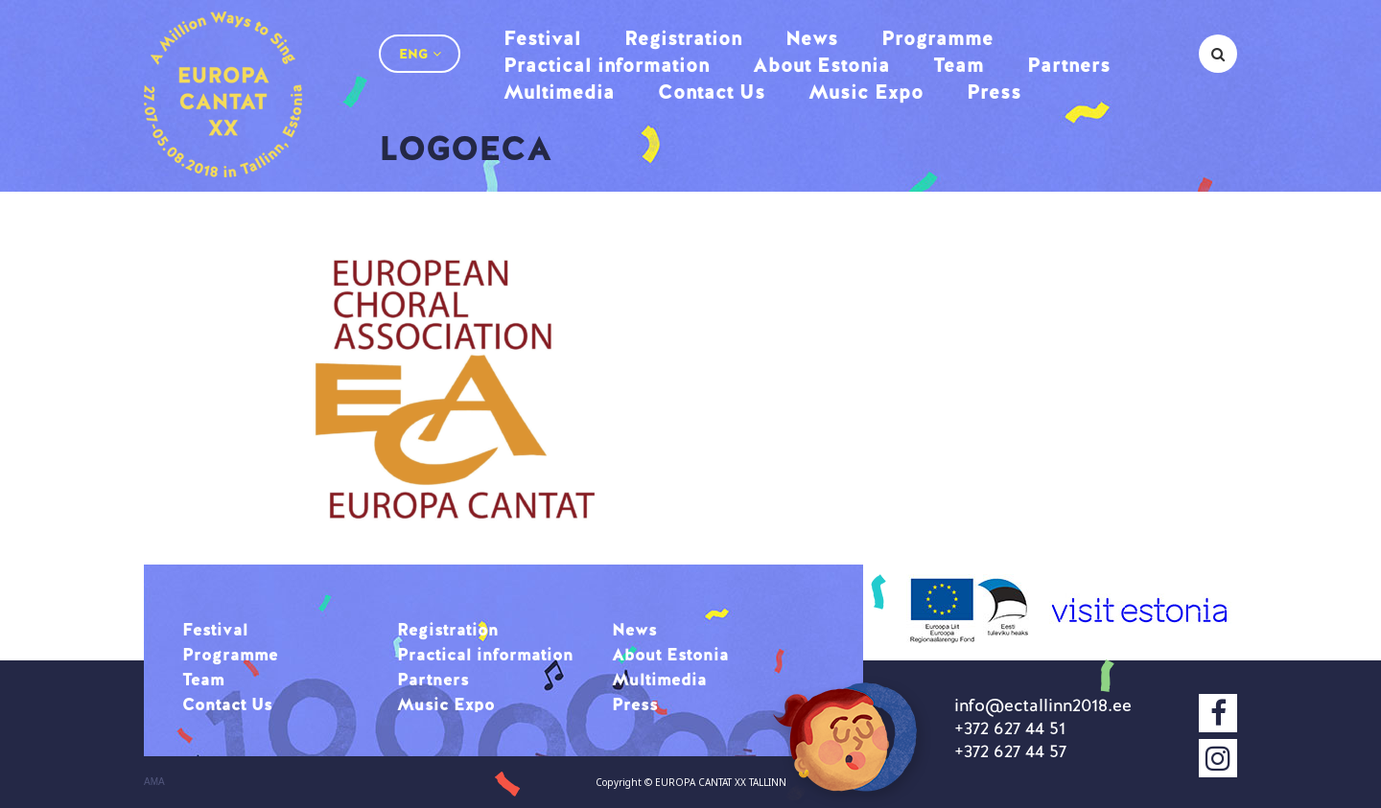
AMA (154, 782)
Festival (542, 38)
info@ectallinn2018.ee (1043, 705)
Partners (1069, 65)
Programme (937, 38)
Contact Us (711, 91)
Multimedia (559, 91)
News (811, 38)
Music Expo (866, 91)
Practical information (606, 65)
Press (994, 91)
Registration (683, 38)
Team (958, 65)
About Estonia (821, 65)
